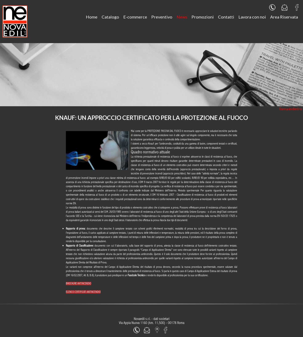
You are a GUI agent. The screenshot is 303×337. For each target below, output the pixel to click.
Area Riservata (284, 16)
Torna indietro (290, 108)
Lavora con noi (252, 16)
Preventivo (161, 16)
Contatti (226, 16)
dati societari (161, 319)
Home (91, 16)
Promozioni (202, 16)
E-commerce (135, 16)
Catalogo (110, 16)
